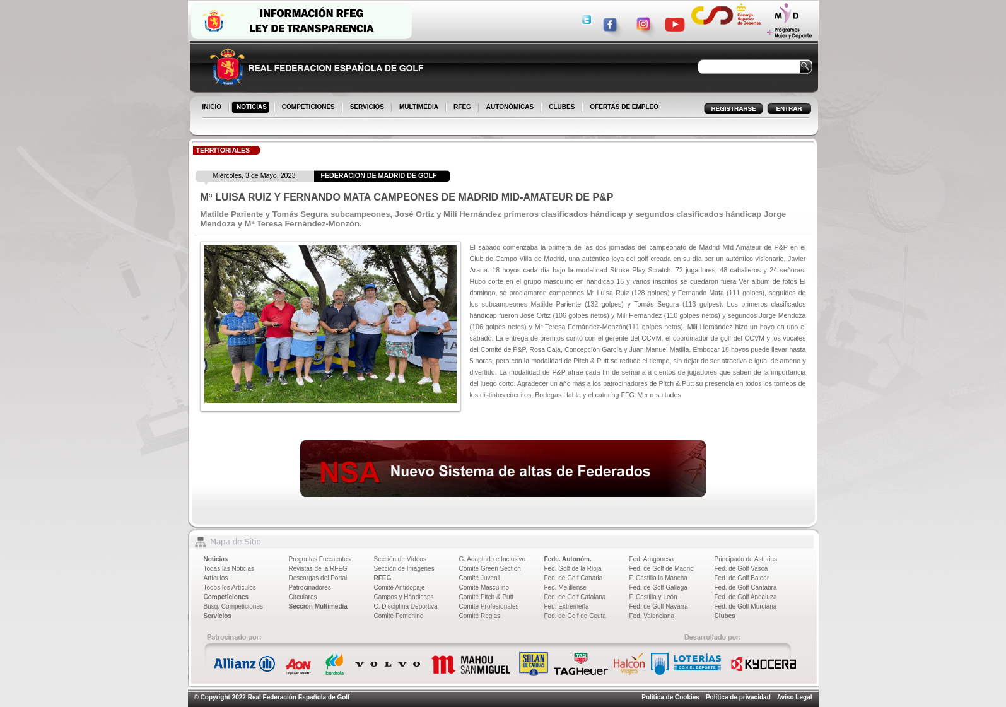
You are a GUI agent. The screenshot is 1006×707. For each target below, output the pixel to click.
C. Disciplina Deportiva (406, 606)
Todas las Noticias (229, 568)
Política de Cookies (670, 697)
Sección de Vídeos (400, 559)
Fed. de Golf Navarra (658, 606)
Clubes (725, 615)
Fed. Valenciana (652, 615)
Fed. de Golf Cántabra (746, 587)
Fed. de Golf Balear (742, 578)
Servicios (217, 615)
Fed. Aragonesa (651, 559)
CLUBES (562, 106)
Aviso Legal (794, 697)
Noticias (216, 559)
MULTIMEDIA (419, 107)
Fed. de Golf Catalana (575, 596)
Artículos (216, 578)
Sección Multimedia (318, 606)
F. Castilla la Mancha (658, 578)
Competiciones (226, 596)
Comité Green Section (490, 568)
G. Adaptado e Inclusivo (492, 559)
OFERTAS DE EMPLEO (624, 106)
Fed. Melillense (565, 587)
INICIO (213, 107)
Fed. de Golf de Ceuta (575, 615)
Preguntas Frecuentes (320, 559)
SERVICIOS (368, 107)
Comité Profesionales (489, 606)
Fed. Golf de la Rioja (573, 568)
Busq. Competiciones (234, 606)
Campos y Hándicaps (404, 596)
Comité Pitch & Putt (486, 596)
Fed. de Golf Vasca (741, 568)
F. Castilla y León (653, 596)
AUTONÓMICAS (510, 106)
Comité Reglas (480, 615)
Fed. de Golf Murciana (746, 606)
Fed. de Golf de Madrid (661, 568)
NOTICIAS (253, 107)
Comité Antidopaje (399, 587)
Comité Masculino (484, 587)
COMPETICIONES (309, 107)
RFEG (463, 107)
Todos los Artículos (230, 587)
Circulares (303, 596)
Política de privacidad (738, 697)
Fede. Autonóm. (568, 559)
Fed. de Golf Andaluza (746, 596)
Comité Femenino (399, 615)
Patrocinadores (310, 587)
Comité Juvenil (480, 578)
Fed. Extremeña (566, 606)
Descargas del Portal (318, 578)
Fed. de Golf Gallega (658, 587)
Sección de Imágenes (404, 568)
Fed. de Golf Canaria (573, 578)
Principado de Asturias (746, 559)
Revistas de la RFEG (318, 568)
